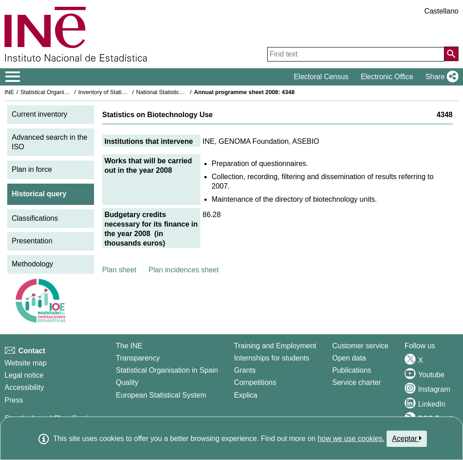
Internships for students (271, 358)
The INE (129, 346)
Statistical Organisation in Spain (61, 92)
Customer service (360, 346)
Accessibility (24, 387)
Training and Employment (275, 346)
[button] (440, 77)
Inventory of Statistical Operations (121, 92)
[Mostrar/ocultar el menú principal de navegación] (13, 77)
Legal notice (24, 375)
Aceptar (406, 438)
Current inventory (39, 114)
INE (9, 92)
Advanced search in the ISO (49, 142)
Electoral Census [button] (321, 77)
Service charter (356, 382)
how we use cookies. (350, 438)
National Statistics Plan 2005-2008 (180, 92)
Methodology (32, 264)
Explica (246, 395)
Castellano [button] (441, 11)
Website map (26, 363)
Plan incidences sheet (183, 270)
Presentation (32, 241)
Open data (349, 358)
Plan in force (32, 169)
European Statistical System (161, 395)
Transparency (138, 358)
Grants (245, 370)
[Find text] (355, 54)
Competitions (255, 382)
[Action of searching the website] (451, 54)
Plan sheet (119, 270)
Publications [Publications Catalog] (351, 370)
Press (14, 400)
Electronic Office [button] (387, 77)
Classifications (35, 218)
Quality (127, 382)
